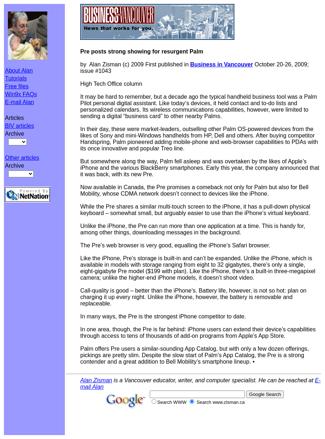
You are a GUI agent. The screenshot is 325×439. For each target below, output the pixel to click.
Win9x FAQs (21, 94)
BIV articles (19, 126)
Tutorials (16, 78)
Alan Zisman (96, 380)
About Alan (19, 70)
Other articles (22, 158)
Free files (17, 86)
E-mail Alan (19, 102)
